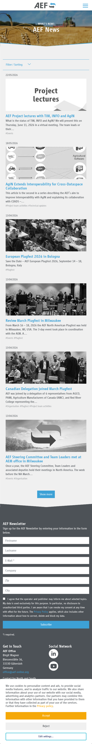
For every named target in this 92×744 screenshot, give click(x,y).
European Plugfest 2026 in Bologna (33, 256)
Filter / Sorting (14, 64)
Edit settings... (46, 736)
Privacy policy (45, 706)
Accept (46, 715)
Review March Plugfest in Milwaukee (33, 320)
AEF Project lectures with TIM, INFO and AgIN (40, 116)
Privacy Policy (41, 611)
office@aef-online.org (16, 672)
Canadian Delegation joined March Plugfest (39, 389)
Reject (46, 726)
